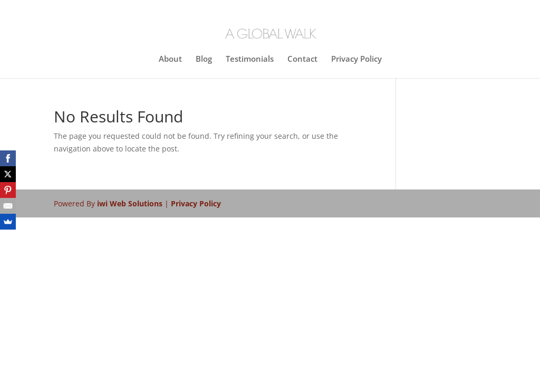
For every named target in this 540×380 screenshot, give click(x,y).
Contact (302, 59)
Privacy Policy (356, 59)
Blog (204, 59)
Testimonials (250, 59)
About (170, 59)
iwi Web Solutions (131, 203)
